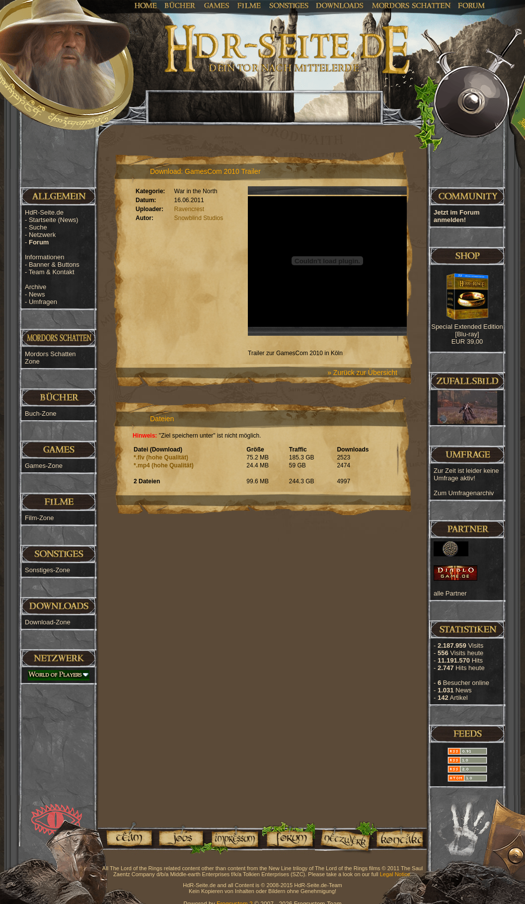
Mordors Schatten (411, 5)
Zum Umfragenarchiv (464, 493)
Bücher (180, 5)
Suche (38, 227)
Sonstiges (289, 5)
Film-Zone (39, 518)
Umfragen (43, 301)
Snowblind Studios (199, 218)
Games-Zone (44, 465)
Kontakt (399, 837)
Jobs (180, 837)
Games (217, 5)
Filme (249, 5)
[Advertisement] (475, 318)
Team (126, 837)
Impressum (234, 837)
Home (145, 5)
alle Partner (450, 593)
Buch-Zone (41, 413)
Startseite (53, 220)
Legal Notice (395, 874)
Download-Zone (48, 622)
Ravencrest (189, 209)
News (37, 294)
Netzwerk (42, 234)
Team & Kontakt (52, 272)
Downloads (340, 5)
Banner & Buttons (54, 264)
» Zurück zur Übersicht (362, 373)
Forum (471, 5)
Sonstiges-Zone (47, 570)
